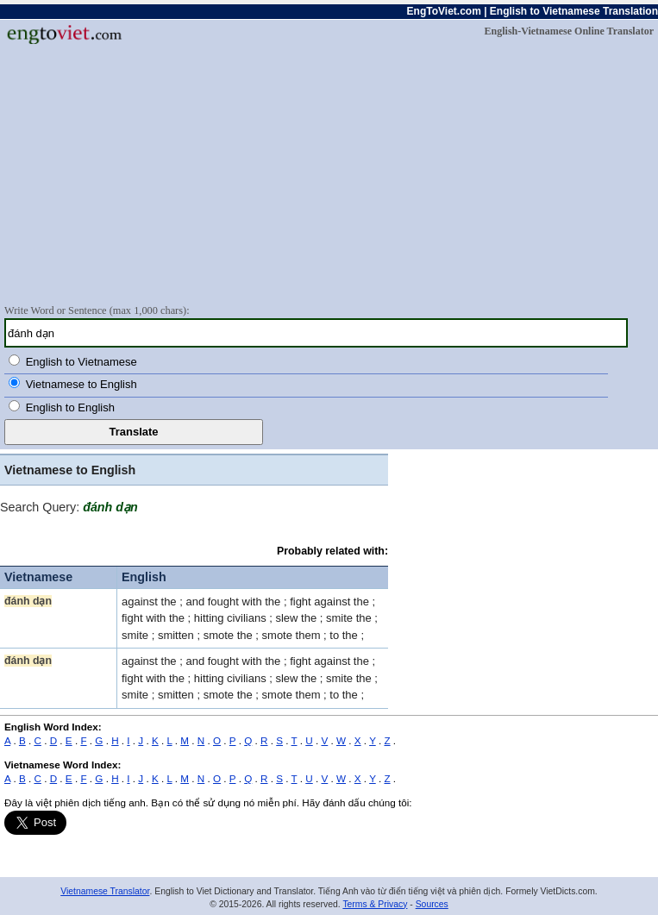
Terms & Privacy (374, 904)
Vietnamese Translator (104, 891)
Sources (432, 904)
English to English (70, 407)
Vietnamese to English (81, 384)
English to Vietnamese (81, 361)
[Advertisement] (329, 173)
